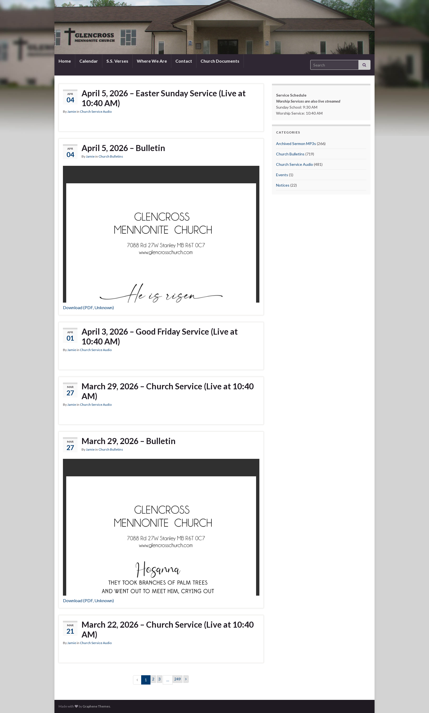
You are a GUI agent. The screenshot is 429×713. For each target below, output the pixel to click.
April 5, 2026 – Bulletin (123, 148)
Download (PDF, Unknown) (88, 307)
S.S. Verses (117, 60)
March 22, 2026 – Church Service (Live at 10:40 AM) (168, 629)
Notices (282, 185)
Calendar (88, 60)
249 (177, 679)
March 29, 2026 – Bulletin (129, 441)
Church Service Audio (96, 111)
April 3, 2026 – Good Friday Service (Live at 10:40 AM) (160, 336)
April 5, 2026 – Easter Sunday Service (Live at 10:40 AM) (164, 98)
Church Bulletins (110, 156)
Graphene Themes (96, 706)
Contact (183, 60)
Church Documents (220, 60)
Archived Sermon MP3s (296, 143)
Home (65, 60)
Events (282, 174)
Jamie (71, 111)
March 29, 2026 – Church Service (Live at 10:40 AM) (168, 391)
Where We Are (152, 60)
